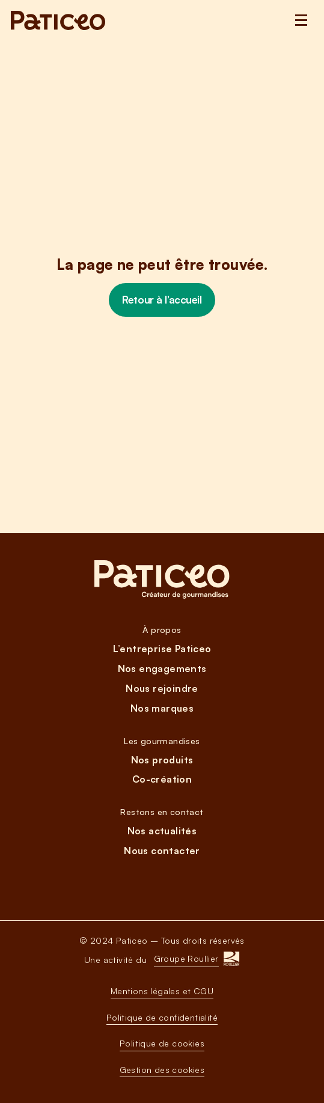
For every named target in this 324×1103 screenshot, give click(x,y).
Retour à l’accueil (161, 299)
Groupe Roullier (186, 958)
